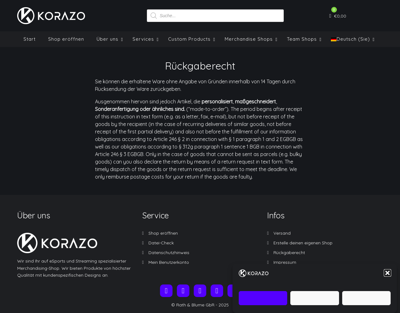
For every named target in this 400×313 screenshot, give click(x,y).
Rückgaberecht (289, 252)
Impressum (284, 262)
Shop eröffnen (163, 233)
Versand (282, 233)
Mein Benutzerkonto (168, 262)
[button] (387, 277)
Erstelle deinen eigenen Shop (302, 243)
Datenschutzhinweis (168, 252)
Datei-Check (161, 243)
